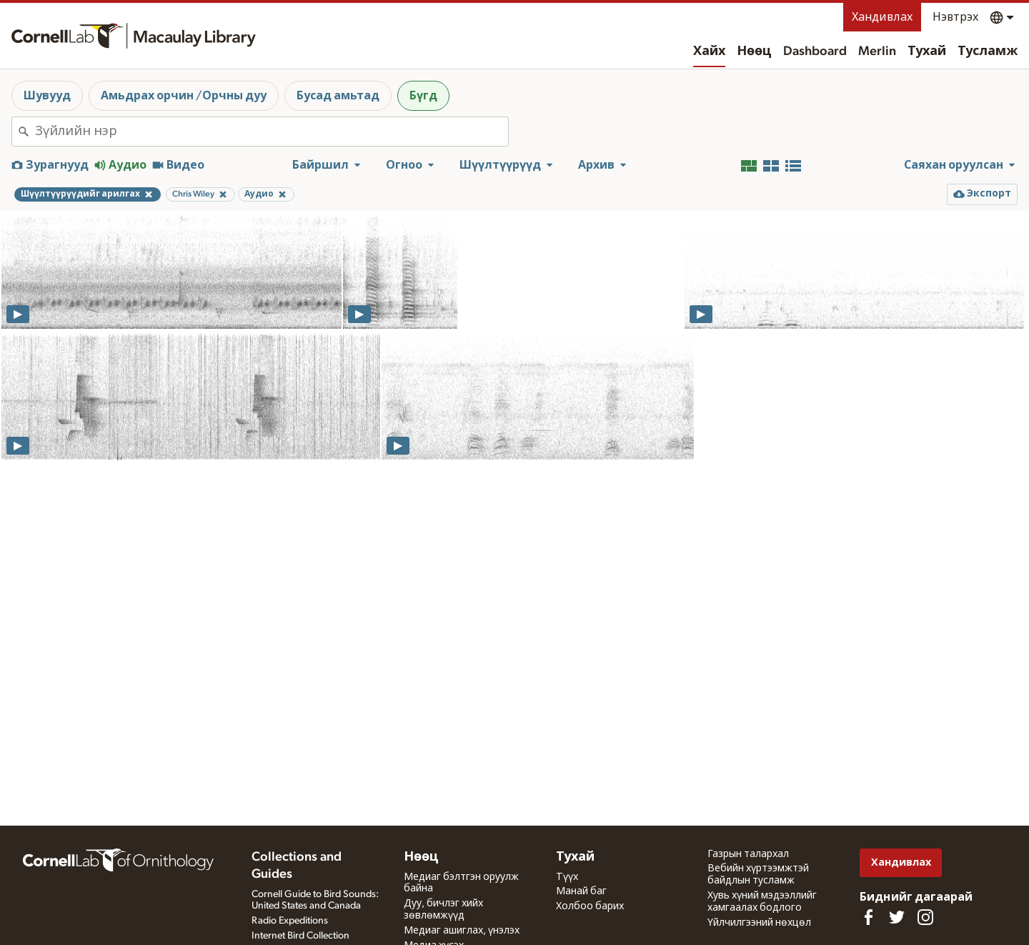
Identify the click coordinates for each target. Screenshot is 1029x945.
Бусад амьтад (338, 96)
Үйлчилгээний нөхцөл (759, 923)
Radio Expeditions (290, 921)
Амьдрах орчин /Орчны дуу (184, 96)
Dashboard (815, 51)
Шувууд (47, 96)
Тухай (927, 51)
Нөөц (754, 51)
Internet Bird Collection (300, 936)
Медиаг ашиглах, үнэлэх (462, 931)
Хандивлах (882, 17)
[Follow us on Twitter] (896, 917)
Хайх (709, 51)
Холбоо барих (590, 906)
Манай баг (581, 891)
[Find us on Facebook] (868, 917)
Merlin (877, 51)
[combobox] (271, 131)
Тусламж (988, 51)
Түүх (567, 877)
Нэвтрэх (955, 17)
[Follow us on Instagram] (925, 917)
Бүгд (423, 96)
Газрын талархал (748, 854)
